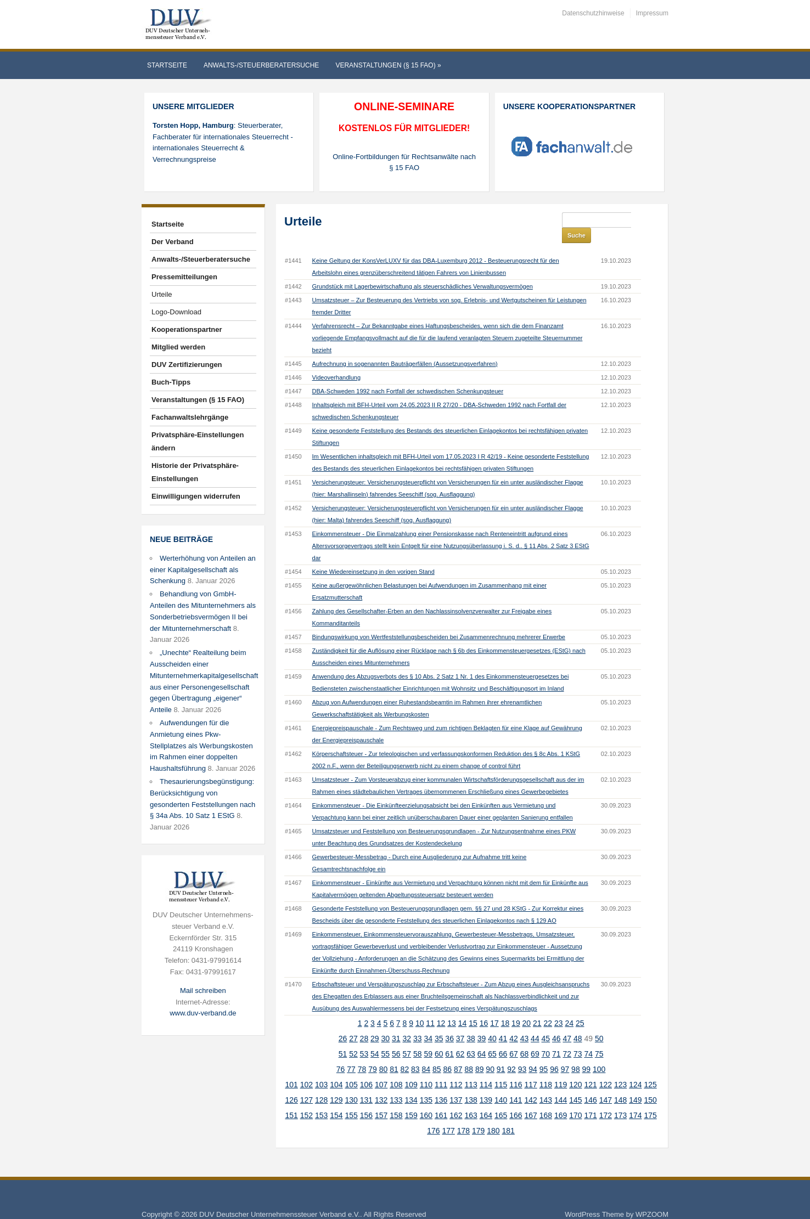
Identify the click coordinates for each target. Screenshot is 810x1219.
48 (577, 1023)
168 (545, 1100)
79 (372, 1053)
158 (396, 1100)
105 (351, 1069)
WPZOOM (651, 1199)
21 (537, 1007)
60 (439, 1038)
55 (385, 1038)
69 (535, 1038)
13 (451, 1007)
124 (635, 1069)
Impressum (652, 13)
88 (468, 1053)
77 (351, 1053)
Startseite (167, 65)
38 (470, 1023)
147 (605, 1084)
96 (554, 1053)
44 (535, 1023)
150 (650, 1084)
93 (522, 1053)
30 (385, 1023)
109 (410, 1069)
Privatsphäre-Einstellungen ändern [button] (197, 441)
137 (455, 1084)
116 (515, 1069)
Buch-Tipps (170, 382)
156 (366, 1100)
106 (366, 1069)
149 (635, 1084)
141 (515, 1084)
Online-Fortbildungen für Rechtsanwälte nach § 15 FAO (404, 162)
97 (565, 1053)
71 (556, 1038)
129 (336, 1084)
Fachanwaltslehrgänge (189, 417)
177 (448, 1115)
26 (343, 1023)
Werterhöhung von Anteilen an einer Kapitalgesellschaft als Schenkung (203, 569)
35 (439, 1023)
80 (383, 1053)
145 (575, 1084)
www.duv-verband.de (203, 1013)
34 (428, 1023)
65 (492, 1038)
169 (560, 1100)
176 (433, 1115)
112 (455, 1069)
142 (530, 1084)
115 (500, 1069)
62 (460, 1038)
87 (458, 1053)
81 (394, 1053)
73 (577, 1038)
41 (503, 1023)
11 (430, 1007)
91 (501, 1053)
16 (484, 1007)
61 (449, 1038)
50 (599, 1023)
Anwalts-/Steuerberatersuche (261, 65)
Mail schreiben (203, 990)
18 (505, 1007)
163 (470, 1100)
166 (515, 1100)
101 (291, 1069)
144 (560, 1084)
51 (343, 1038)
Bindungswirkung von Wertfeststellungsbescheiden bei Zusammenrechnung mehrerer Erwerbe (438, 621)
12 (441, 1007)
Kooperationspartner (186, 329)
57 (406, 1038)
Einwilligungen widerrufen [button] (195, 496)
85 (436, 1053)
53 (364, 1038)
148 (620, 1084)
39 (481, 1023)
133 (396, 1084)
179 (478, 1115)
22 (548, 1007)
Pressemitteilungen (184, 277)
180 (493, 1115)
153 (321, 1100)
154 (336, 1100)
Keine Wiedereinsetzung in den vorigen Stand (373, 556)
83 (415, 1053)
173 (620, 1100)
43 (524, 1023)
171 (590, 1100)
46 (556, 1023)
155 (351, 1100)
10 (419, 1007)
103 (321, 1069)
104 (336, 1069)
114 (486, 1069)
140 (500, 1084)
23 (558, 1007)
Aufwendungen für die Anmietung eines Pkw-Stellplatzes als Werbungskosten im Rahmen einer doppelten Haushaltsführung (201, 745)
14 (462, 1007)
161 (441, 1100)
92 (511, 1053)
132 (381, 1084)
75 (599, 1038)
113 (470, 1069)
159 (410, 1100)
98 (575, 1053)
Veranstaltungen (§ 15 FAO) (388, 65)
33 (417, 1023)
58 (417, 1038)
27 (353, 1023)
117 (530, 1069)
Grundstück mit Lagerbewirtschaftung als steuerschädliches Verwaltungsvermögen (422, 271)
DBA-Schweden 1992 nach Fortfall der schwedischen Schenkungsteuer (408, 376)
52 (353, 1038)
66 (503, 1038)
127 (306, 1084)
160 (426, 1100)
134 (410, 1084)
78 (362, 1053)
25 (580, 1007)
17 (494, 1007)
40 (492, 1023)
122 (605, 1069)
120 (575, 1069)
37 (460, 1023)
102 (306, 1069)
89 (479, 1053)
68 (524, 1038)
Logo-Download (176, 312)
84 (426, 1053)
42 (513, 1023)
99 (586, 1053)
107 (381, 1069)
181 (508, 1115)
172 (605, 1100)
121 (590, 1069)
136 (441, 1084)
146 (590, 1084)
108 (396, 1069)
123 (620, 1069)
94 (532, 1053)
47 (567, 1023)
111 (441, 1069)
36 (449, 1023)
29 (374, 1023)
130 (351, 1084)
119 (560, 1069)
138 (470, 1084)
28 (364, 1023)
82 (405, 1053)
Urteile (161, 294)
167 (530, 1100)
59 (428, 1038)
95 (543, 1053)
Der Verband (172, 242)
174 (635, 1100)
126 (291, 1084)
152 (306, 1100)
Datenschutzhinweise (593, 13)
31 (396, 1023)
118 (545, 1069)
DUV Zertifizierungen (186, 364)
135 (426, 1084)
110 (426, 1069)
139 (486, 1084)
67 (513, 1038)
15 (473, 1007)
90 (490, 1053)
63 (470, 1038)
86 (447, 1053)
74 (588, 1038)
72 (567, 1038)
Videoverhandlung (336, 362)
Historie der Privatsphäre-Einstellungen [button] (195, 472)
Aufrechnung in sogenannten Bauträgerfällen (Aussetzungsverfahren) (405, 348)
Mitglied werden (178, 347)
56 (396, 1038)
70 (546, 1038)
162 (455, 1100)
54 (374, 1038)
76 (340, 1053)
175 (650, 1100)
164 (486, 1100)
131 (366, 1084)
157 (381, 1100)
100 (599, 1053)
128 (321, 1084)
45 (546, 1023)
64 (481, 1038)
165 (500, 1100)
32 (406, 1023)
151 (291, 1100)
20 (526, 1007)
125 (650, 1069)
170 (575, 1100)
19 (515, 1007)
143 (545, 1084)
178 (463, 1115)
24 (569, 1007)
